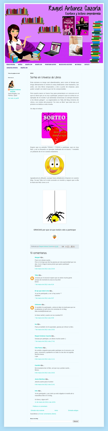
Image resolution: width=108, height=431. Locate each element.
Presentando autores (50, 64)
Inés (36, 391)
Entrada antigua (73, 410)
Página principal (10, 64)
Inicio (56, 410)
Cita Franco (39, 348)
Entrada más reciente (37, 410)
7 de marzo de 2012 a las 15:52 (45, 329)
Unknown (38, 304)
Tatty (36, 275)
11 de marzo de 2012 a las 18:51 (45, 402)
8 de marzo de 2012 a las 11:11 (45, 359)
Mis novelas (78, 64)
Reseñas (20, 64)
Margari (37, 257)
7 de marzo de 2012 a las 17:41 (45, 341)
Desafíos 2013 (38, 64)
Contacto (86, 64)
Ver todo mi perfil (13, 98)
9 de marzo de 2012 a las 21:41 (45, 384)
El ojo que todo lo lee (42, 291)
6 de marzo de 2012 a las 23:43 (45, 269)
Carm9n (37, 365)
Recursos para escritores (65, 64)
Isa (36, 324)
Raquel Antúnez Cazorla (43, 336)
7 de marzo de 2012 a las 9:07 (44, 298)
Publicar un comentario (40, 406)
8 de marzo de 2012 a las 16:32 (45, 373)
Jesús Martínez (40, 379)
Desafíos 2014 (28, 64)
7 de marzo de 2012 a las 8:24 (44, 284)
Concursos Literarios (12, 68)
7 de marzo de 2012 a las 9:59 (44, 318)
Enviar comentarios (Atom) (47, 414)
